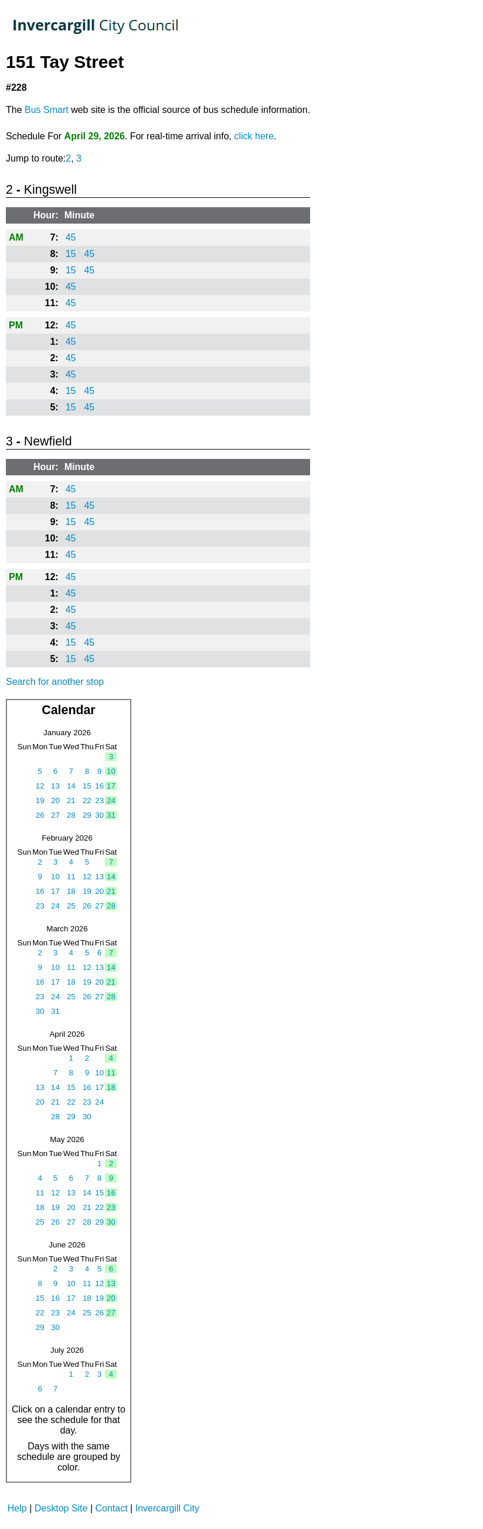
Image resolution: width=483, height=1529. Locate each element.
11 (71, 876)
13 (55, 785)
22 (87, 800)
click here (254, 136)
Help (17, 1508)
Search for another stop (55, 682)
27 (55, 815)
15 (71, 254)
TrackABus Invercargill (96, 26)
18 (71, 891)
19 (40, 800)
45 (71, 237)
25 (71, 905)
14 (71, 785)
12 (40, 785)
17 (111, 785)
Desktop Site (61, 1508)
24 (111, 800)
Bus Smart (47, 110)
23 (99, 800)
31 (111, 815)
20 (55, 800)
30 (99, 815)
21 (71, 800)
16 (99, 785)
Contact (112, 1508)
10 (111, 771)
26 (40, 815)
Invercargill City (167, 1508)
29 (87, 815)
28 (71, 815)
